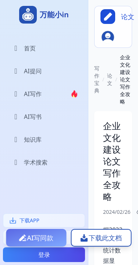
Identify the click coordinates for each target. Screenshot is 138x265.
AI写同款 (40, 237)
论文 (109, 79)
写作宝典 (96, 79)
